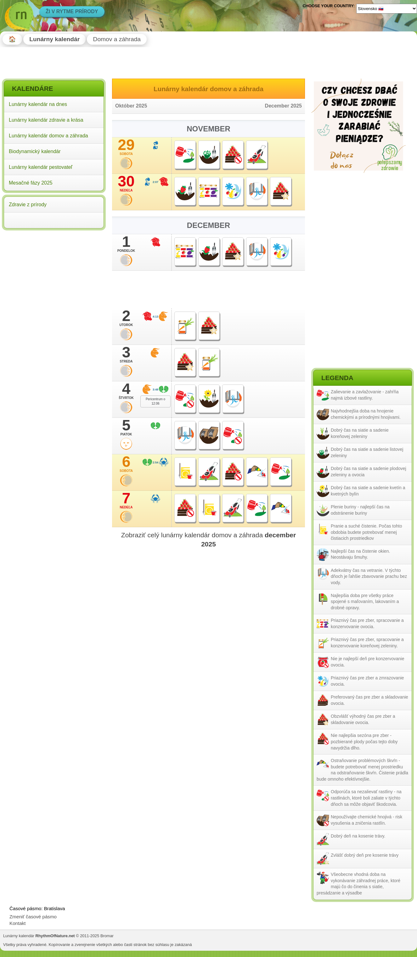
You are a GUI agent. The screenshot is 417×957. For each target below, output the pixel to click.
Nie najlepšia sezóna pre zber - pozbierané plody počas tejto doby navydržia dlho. (364, 741)
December (208, 225)
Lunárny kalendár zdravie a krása (46, 120)
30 (126, 183)
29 (126, 146)
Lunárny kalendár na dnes (38, 104)
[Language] (386, 8)
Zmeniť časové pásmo (33, 916)
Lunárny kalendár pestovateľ (40, 167)
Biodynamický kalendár (35, 151)
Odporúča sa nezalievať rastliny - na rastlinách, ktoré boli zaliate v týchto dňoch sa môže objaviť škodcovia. (366, 797)
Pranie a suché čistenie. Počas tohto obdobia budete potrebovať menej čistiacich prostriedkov (366, 532)
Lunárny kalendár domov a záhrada (48, 135)
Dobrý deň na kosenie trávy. (358, 835)
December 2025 (283, 105)
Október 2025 (131, 105)
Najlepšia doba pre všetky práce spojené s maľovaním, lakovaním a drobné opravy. (365, 601)
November (208, 128)
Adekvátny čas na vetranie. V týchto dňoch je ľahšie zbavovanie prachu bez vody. (369, 576)
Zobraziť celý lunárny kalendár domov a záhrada (208, 539)
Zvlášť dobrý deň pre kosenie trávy (364, 855)
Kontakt (17, 923)
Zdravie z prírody (28, 204)
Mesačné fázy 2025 (31, 182)
